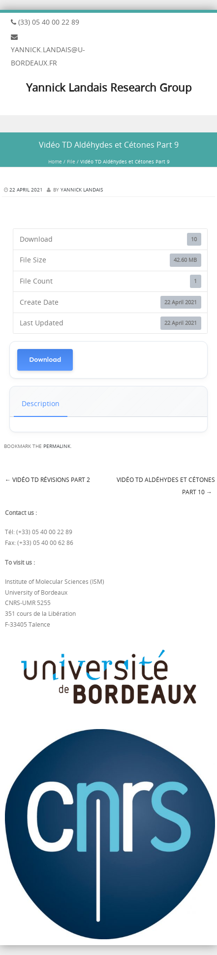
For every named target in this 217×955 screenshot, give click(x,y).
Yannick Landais (82, 190)
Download (45, 359)
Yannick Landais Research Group (108, 87)
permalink (56, 446)
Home (55, 162)
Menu (108, 123)
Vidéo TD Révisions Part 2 (47, 479)
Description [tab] (41, 403)
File (71, 162)
